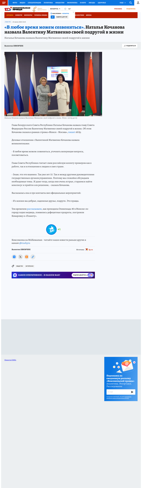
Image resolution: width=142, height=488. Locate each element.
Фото (15, 3)
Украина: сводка (40, 15)
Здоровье (102, 3)
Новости (18, 15)
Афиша (88, 15)
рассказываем (34, 209)
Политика (48, 3)
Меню (3, 3)
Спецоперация (34, 3)
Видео (22, 3)
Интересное (30, 266)
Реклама (118, 9)
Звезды (92, 3)
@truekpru (24, 243)
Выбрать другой (61, 17)
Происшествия (78, 15)
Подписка (130, 9)
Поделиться (130, 45)
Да (52, 17)
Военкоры (28, 15)
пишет (71, 132)
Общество (59, 3)
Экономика (72, 3)
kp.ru (91, 249)
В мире (83, 3)
